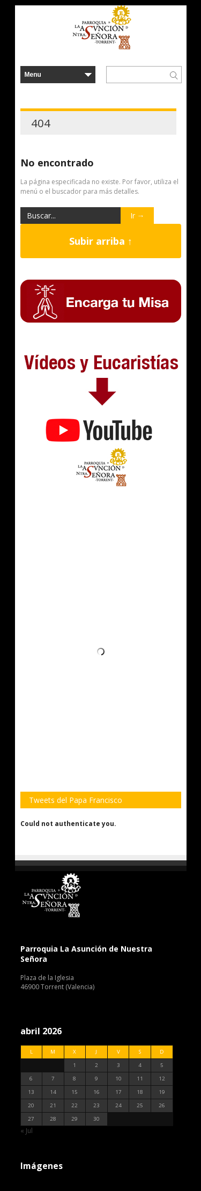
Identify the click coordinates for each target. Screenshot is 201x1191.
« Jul (26, 1130)
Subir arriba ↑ (100, 241)
